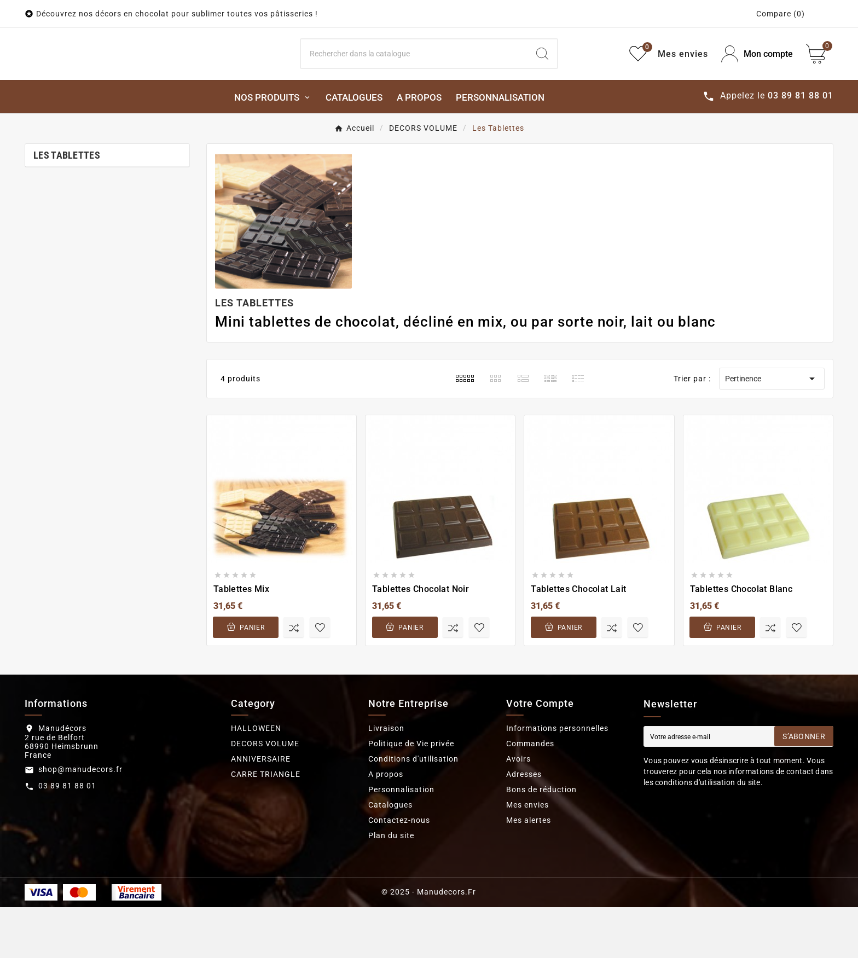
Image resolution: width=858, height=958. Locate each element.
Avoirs (518, 809)
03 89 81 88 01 (67, 836)
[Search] (414, 79)
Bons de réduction (541, 840)
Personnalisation (401, 840)
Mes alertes (528, 871)
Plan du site (391, 886)
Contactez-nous (399, 871)
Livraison (386, 779)
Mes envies (527, 855)
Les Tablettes (66, 206)
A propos (385, 825)
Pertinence (771, 429)
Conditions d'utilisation (413, 809)
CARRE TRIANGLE (265, 825)
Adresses (524, 825)
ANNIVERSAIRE (261, 809)
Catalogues (390, 855)
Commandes (530, 794)
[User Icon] (757, 79)
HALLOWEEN (256, 779)
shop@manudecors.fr (80, 820)
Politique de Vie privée (411, 794)
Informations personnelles (557, 779)
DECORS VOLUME (265, 794)
